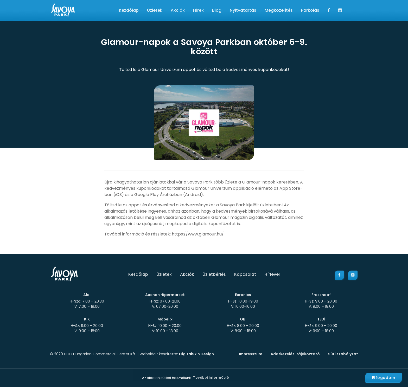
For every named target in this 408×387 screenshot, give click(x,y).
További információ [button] (211, 377)
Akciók (178, 10)
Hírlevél (272, 274)
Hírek (198, 10)
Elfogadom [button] (383, 377)
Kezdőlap (129, 10)
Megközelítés (279, 10)
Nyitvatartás (243, 10)
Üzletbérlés (214, 274)
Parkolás (310, 10)
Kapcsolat (245, 274)
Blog (216, 10)
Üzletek (154, 10)
